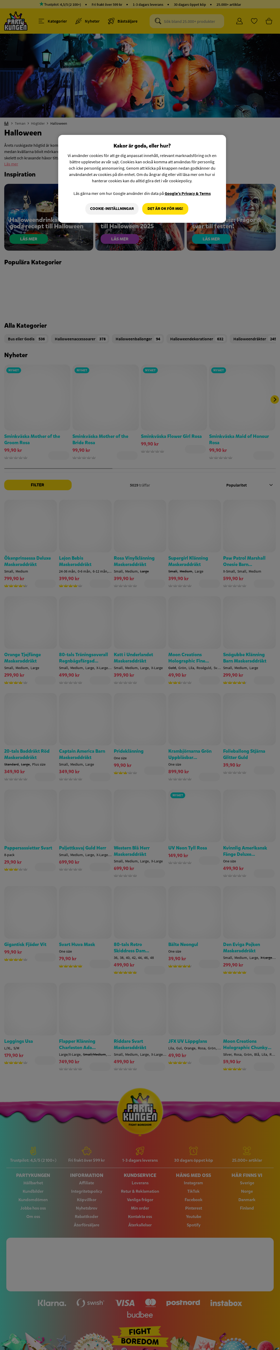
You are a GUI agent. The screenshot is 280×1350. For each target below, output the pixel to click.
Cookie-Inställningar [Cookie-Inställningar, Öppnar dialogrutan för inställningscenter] (112, 208)
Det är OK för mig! (165, 208)
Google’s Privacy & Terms (188, 193)
